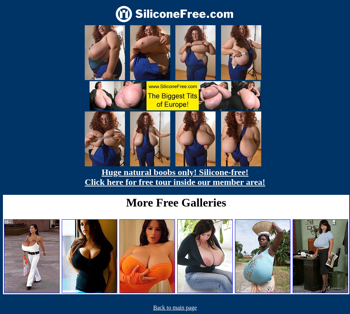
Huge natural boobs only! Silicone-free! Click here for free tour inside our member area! (175, 177)
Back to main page (175, 307)
